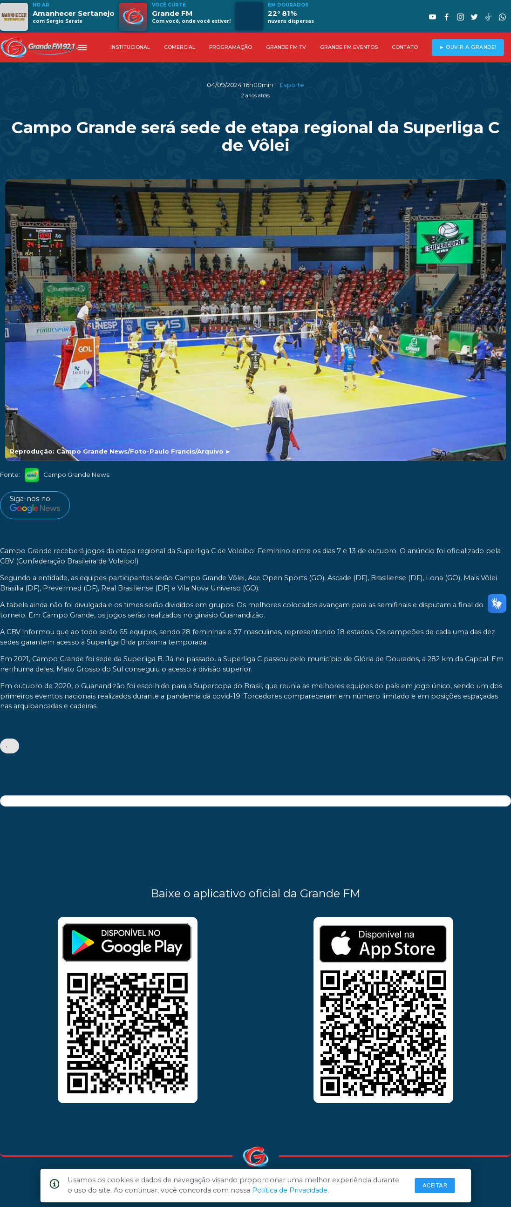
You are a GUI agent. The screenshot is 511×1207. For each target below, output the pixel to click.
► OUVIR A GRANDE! (468, 47)
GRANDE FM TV (286, 47)
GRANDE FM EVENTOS (349, 47)
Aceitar (435, 1185)
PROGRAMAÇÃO (230, 47)
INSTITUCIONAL (130, 47)
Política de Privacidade (289, 1190)
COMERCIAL (179, 47)
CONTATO (405, 47)
